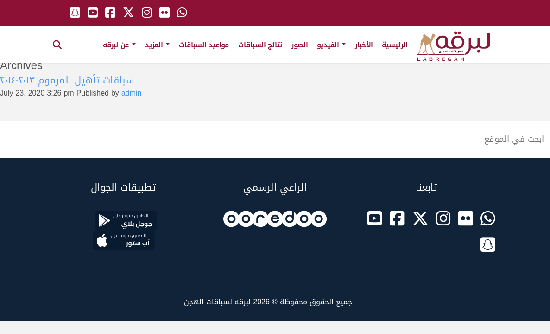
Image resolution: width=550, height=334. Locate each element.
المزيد (157, 45)
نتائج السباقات (260, 45)
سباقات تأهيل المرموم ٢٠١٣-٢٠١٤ (67, 80)
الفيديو (331, 45)
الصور (299, 45)
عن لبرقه (119, 45)
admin (131, 93)
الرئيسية (394, 45)
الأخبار (364, 45)
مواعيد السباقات (204, 45)
